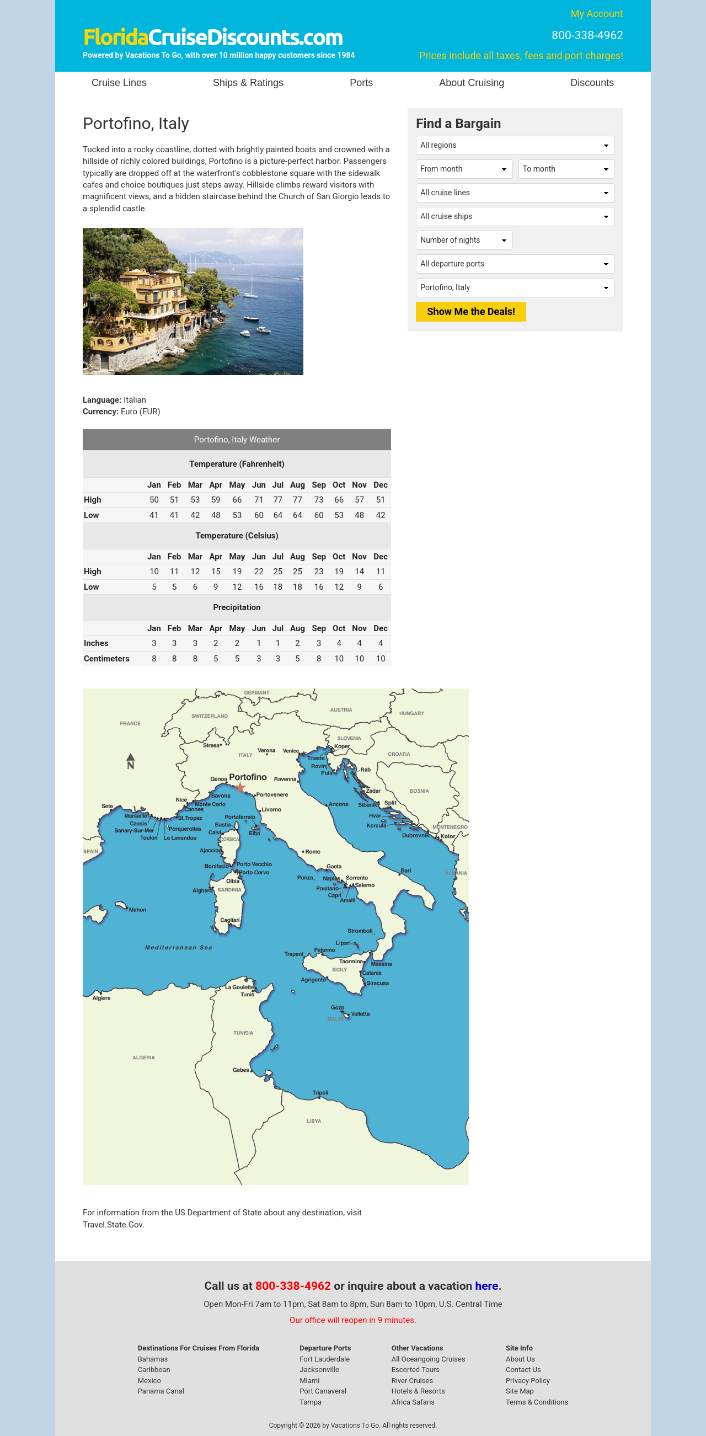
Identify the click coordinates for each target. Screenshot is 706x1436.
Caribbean (154, 1369)
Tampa (310, 1402)
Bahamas (153, 1359)
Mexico (149, 1380)
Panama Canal (161, 1391)
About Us (520, 1359)
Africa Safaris (413, 1402)
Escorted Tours (416, 1369)
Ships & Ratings (248, 82)
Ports (361, 82)
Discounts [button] (592, 82)
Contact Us (523, 1369)
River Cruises (412, 1380)
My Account (597, 13)
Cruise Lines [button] (119, 82)
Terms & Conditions (537, 1402)
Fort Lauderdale (324, 1359)
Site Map (520, 1391)
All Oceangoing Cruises (429, 1359)
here (487, 1286)
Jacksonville (319, 1369)
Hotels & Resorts (418, 1391)
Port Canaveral (322, 1391)
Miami (309, 1380)
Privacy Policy (528, 1380)
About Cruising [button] (471, 82)
